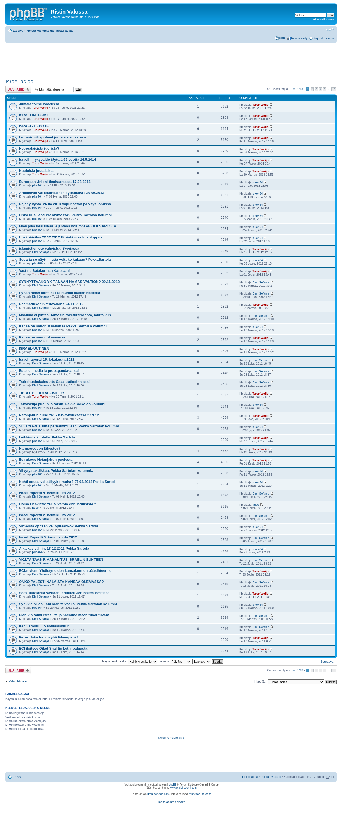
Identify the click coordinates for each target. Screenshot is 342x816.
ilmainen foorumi (158, 793)
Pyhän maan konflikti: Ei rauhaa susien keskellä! (60, 293)
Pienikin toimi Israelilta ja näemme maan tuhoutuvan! (64, 615)
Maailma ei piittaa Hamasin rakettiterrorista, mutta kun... (66, 315)
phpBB (173, 784)
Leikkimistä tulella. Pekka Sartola (47, 437)
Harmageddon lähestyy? (39, 448)
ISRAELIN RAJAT (33, 115)
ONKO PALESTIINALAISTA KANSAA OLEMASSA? (61, 582)
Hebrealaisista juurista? (39, 148)
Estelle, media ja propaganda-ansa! (49, 371)
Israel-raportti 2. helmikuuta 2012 (47, 515)
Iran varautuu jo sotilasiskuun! (45, 626)
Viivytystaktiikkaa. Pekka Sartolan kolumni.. (56, 471)
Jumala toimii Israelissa (39, 104)
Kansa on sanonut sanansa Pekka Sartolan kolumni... (64, 326)
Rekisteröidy (299, 38)
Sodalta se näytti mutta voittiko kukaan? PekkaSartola (65, 259)
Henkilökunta (249, 776)
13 (333, 89)
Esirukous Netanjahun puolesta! (46, 459)
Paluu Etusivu (18, 681)
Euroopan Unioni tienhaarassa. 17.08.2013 (55, 182)
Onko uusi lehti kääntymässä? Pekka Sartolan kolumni (65, 215)
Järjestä (175, 661)
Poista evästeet (270, 776)
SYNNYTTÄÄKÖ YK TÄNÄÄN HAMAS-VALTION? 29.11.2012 (69, 282)
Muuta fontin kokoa (330, 29)
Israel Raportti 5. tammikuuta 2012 (48, 537)
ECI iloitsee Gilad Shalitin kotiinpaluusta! (53, 648)
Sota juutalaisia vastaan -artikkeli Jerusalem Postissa (64, 593)
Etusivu (18, 30)
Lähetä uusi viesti (18, 89)
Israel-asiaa (64, 30)
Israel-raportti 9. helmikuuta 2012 (47, 493)
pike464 (37, 185)
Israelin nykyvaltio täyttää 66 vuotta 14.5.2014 (57, 159)
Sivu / (297, 89)
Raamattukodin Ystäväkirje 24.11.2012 (51, 304)
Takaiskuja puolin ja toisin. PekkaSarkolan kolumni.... (64, 404)
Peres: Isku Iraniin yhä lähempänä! (48, 637)
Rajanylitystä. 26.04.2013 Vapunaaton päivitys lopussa (65, 204)
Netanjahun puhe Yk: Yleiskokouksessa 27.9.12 (59, 415)
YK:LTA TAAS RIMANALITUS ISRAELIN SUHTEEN (61, 559)
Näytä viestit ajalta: (129, 661)
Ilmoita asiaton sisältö (171, 802)
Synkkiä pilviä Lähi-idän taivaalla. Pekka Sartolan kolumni (68, 604)
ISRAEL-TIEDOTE (34, 126)
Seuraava (327, 661)
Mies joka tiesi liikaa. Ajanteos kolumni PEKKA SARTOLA (67, 226)
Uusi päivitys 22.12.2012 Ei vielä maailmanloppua (60, 237)
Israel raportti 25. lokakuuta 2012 (47, 359)
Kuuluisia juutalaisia (36, 171)
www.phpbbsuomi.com (183, 787)
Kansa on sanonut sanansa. (42, 337)
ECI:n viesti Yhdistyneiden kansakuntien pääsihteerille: (66, 571)
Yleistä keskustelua (40, 30)
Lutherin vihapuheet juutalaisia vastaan (52, 137)
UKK (282, 38)
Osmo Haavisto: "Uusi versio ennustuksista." (57, 504)
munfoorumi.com (200, 793)
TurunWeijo (40, 107)
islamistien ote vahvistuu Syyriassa (49, 248)
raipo (35, 507)
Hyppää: (260, 681)
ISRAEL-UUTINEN (34, 348)
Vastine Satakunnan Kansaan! (44, 271)
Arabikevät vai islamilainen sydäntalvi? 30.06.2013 (61, 193)
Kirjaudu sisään (324, 38)
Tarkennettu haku (322, 19)
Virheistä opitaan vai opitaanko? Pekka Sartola (58, 526)
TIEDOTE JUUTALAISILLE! (41, 393)
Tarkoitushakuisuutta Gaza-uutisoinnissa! (54, 382)
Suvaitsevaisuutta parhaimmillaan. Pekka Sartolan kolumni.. (70, 426)
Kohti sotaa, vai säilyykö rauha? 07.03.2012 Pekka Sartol (67, 482)
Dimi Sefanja (40, 252)
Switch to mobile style (171, 737)
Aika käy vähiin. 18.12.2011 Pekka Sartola (54, 548)
